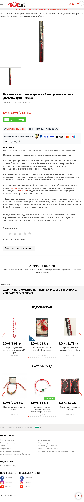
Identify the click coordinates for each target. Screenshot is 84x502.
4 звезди (24, 233)
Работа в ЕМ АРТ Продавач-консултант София (56, 451)
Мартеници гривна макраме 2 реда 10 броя (70, 349)
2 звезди (15, 233)
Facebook (6, 478)
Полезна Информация (8, 466)
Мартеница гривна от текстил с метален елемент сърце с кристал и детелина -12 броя (42, 409)
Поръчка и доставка (46, 443)
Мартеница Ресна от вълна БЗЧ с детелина (42, 349)
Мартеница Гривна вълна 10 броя (14, 408)
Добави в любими (22, 102)
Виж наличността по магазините (19, 248)
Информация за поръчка (47, 446)
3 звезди (20, 233)
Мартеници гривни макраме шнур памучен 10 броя (14, 350)
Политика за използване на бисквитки (15, 454)
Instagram (6, 482)
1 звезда (10, 233)
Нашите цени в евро (8, 443)
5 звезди (29, 233)
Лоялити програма (7, 440)
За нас (2, 446)
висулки (23, 191)
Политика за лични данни (10, 451)
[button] (28, 357)
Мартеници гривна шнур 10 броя (69, 408)
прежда (13, 188)
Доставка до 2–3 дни (16, 129)
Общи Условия (5, 449)
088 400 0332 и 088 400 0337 (57, 9)
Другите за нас (44, 440)
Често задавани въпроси (48, 449)
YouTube (5, 487)
